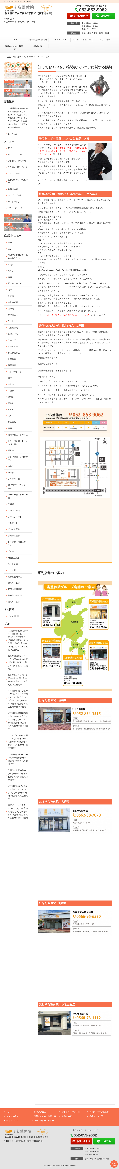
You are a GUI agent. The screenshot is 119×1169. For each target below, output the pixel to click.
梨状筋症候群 (14, 558)
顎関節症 (12, 365)
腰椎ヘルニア (14, 602)
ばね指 (11, 309)
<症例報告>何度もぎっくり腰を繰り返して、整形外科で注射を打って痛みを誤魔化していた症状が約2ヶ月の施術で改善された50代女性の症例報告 (18, 118)
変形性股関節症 (15, 577)
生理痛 (11, 391)
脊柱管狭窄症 (14, 353)
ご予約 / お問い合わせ (37, 39)
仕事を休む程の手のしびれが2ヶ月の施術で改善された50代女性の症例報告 (18, 775)
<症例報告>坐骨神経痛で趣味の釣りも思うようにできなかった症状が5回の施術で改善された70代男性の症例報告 (18, 721)
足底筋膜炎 (13, 328)
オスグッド (13, 523)
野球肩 (11, 504)
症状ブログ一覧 (15, 195)
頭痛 (10, 277)
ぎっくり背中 (14, 529)
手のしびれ (13, 340)
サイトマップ (14, 202)
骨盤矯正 (12, 296)
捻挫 (10, 378)
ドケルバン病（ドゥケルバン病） (18, 442)
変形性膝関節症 (15, 589)
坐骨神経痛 (13, 302)
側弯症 (11, 450)
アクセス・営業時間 (82, 39)
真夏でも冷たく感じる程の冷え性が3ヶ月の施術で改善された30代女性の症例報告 (18, 680)
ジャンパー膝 (14, 479)
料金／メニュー (59, 39)
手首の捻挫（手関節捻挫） (18, 458)
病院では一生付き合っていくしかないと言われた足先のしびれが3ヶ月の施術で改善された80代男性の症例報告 (18, 811)
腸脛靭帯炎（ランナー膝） (18, 486)
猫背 (10, 290)
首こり (11, 321)
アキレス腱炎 (14, 510)
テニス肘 (12, 570)
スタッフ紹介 (104, 39)
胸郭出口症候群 (15, 595)
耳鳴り (11, 265)
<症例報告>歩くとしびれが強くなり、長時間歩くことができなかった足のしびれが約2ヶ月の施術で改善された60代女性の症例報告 (18, 699)
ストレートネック (16, 372)
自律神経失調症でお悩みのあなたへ (18, 256)
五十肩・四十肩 (15, 283)
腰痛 (10, 242)
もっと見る (13, 134)
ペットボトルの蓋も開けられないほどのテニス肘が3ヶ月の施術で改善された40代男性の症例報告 (18, 741)
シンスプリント (15, 517)
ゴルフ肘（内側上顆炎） (17, 543)
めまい (11, 271)
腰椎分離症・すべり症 (18, 435)
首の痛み (12, 422)
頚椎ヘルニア (14, 583)
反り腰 (11, 551)
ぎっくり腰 (13, 346)
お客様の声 (37, 46)
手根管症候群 (14, 535)
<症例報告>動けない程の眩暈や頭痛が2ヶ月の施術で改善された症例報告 (18, 759)
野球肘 (11, 472)
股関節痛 (12, 359)
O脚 (9, 416)
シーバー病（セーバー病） (18, 496)
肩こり (11, 249)
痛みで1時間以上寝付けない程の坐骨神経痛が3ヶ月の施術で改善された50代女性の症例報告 (18, 662)
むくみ (11, 409)
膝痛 (10, 428)
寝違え (11, 403)
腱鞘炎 (11, 397)
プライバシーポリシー (18, 208)
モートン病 (13, 564)
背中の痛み (13, 315)
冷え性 (11, 384)
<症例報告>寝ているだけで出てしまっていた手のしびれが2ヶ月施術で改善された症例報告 (18, 792)
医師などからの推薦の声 (15, 47)
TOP (15, 39)
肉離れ (11, 466)
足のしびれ (13, 334)
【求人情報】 (14, 616)
